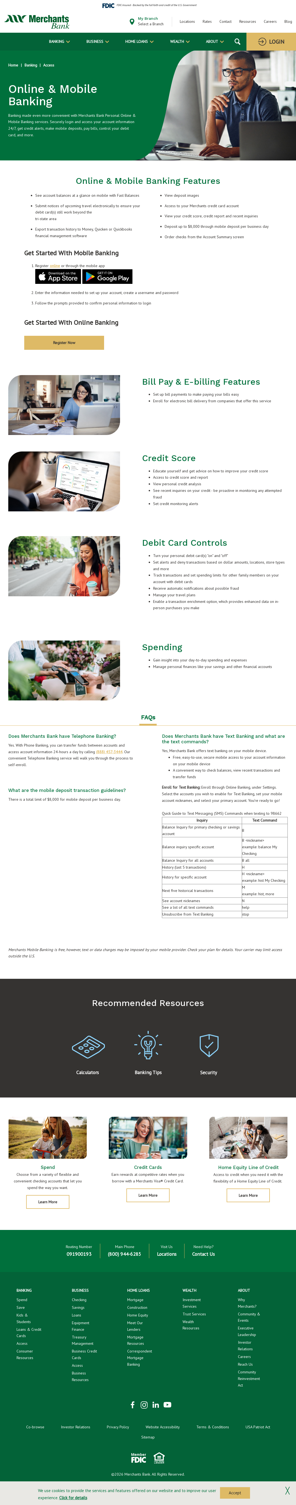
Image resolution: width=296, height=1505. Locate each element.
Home (13, 65)
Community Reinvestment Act (249, 1380)
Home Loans (136, 41)
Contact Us (203, 1255)
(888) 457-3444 (109, 753)
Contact (225, 21)
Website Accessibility (163, 1428)
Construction (137, 1308)
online (55, 265)
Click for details (73, 1497)
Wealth (177, 41)
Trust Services (194, 1315)
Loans (76, 1316)
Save (21, 1308)
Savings (78, 1308)
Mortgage (135, 1301)
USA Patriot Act (258, 1428)
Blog (288, 21)
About (212, 41)
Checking (79, 1301)
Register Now (64, 342)
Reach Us (245, 1365)
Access (48, 65)
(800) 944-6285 (124, 1255)
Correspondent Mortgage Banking (139, 1359)
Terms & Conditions (212, 1428)
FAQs (148, 718)
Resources (247, 21)
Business (94, 41)
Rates (207, 21)
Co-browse (35, 1428)
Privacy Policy (118, 1428)
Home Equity (137, 1316)
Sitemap (148, 1438)
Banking (56, 41)
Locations (187, 21)
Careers (270, 21)
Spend (22, 1301)
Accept (235, 1492)
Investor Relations (75, 1428)
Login (276, 41)
